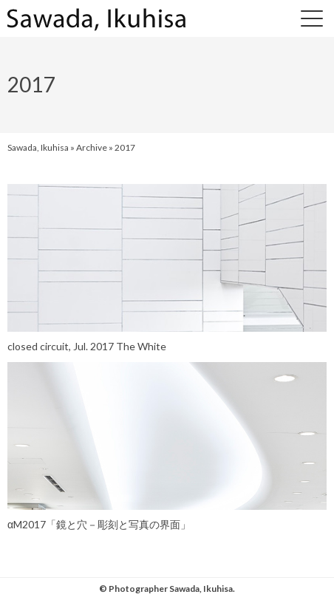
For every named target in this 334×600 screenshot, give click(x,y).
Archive (91, 147)
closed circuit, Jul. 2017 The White (86, 346)
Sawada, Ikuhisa (38, 147)
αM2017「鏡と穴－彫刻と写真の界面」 (99, 524)
